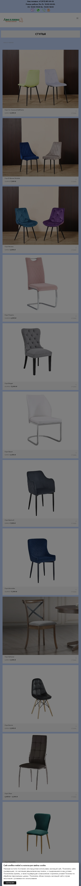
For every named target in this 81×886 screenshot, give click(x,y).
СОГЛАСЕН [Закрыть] (10, 883)
